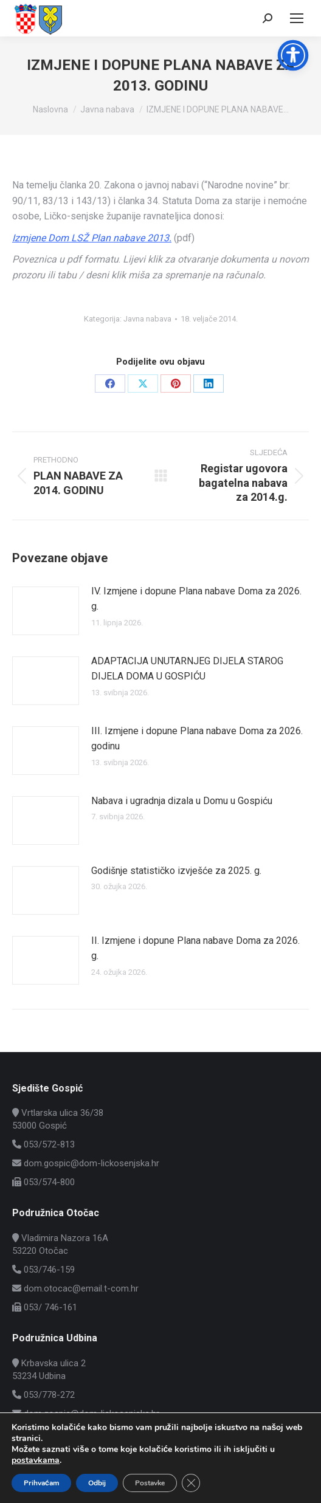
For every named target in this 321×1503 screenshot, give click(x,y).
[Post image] (45, 610)
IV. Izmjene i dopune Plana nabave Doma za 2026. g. (196, 599)
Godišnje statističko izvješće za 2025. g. (176, 870)
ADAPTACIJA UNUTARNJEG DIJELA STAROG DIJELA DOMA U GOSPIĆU (187, 669)
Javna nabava (147, 318)
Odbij (97, 1483)
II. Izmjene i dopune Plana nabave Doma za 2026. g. (195, 948)
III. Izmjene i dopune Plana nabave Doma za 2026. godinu (197, 738)
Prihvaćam (41, 1483)
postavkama (36, 1460)
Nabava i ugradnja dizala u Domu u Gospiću (181, 801)
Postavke (150, 1483)
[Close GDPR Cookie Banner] (191, 1483)
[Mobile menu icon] (297, 18)
